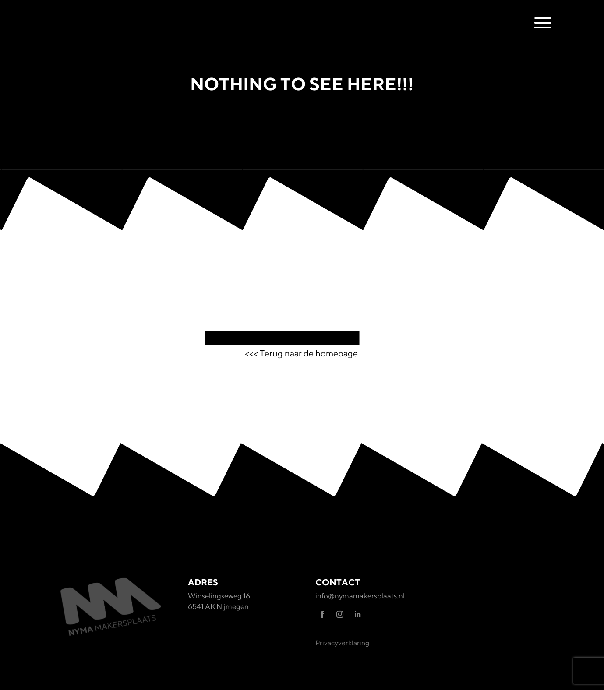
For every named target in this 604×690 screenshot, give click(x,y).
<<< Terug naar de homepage (302, 353)
